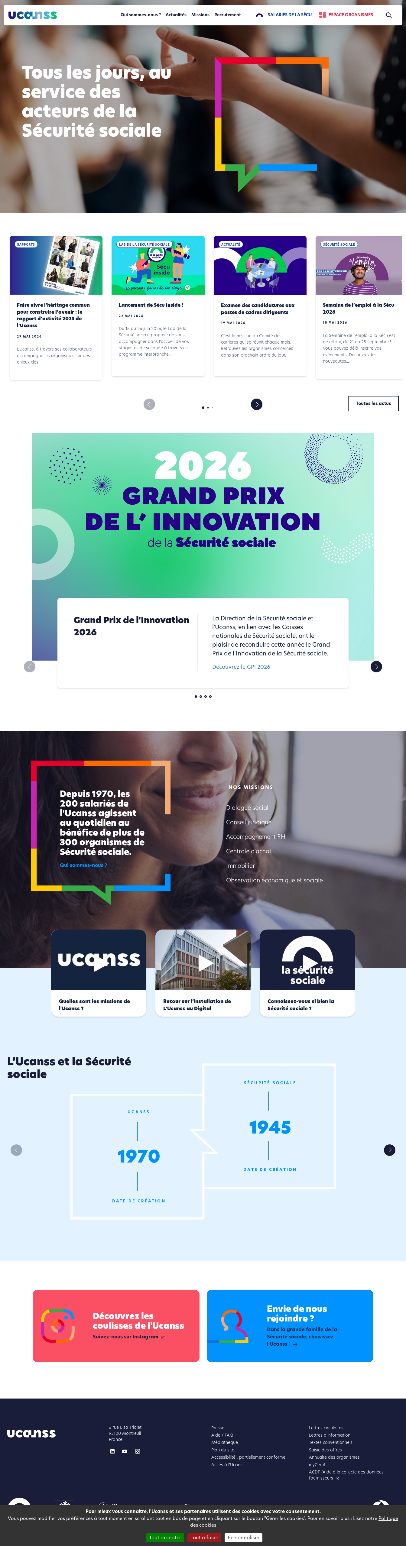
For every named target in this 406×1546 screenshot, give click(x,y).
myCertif (317, 1465)
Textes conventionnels (330, 1442)
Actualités (176, 15)
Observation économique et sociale (274, 880)
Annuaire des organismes (334, 1457)
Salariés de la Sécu (290, 15)
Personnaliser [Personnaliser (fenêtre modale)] (243, 1537)
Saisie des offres (325, 1450)
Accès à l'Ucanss (228, 1465)
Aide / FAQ (222, 1435)
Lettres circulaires (326, 1428)
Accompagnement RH (255, 837)
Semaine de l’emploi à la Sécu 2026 (358, 308)
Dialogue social (247, 808)
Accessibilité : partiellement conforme (248, 1457)
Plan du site (222, 1450)
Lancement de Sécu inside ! (151, 305)
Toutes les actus (373, 403)
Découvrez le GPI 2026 (241, 667)
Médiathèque (224, 1442)
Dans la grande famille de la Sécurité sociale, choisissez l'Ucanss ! (302, 1336)
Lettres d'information (329, 1435)
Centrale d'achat (248, 851)
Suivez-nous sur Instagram (125, 1336)
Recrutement (227, 15)
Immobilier (240, 866)
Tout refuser (204, 1537)
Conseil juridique (248, 822)
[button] (257, 404)
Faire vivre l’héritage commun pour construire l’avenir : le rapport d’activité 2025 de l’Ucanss (53, 315)
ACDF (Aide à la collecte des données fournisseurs (346, 1475)
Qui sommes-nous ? (141, 15)
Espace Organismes (351, 15)
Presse (217, 1428)
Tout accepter (165, 1537)
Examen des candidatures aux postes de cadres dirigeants (258, 308)
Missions (200, 15)
